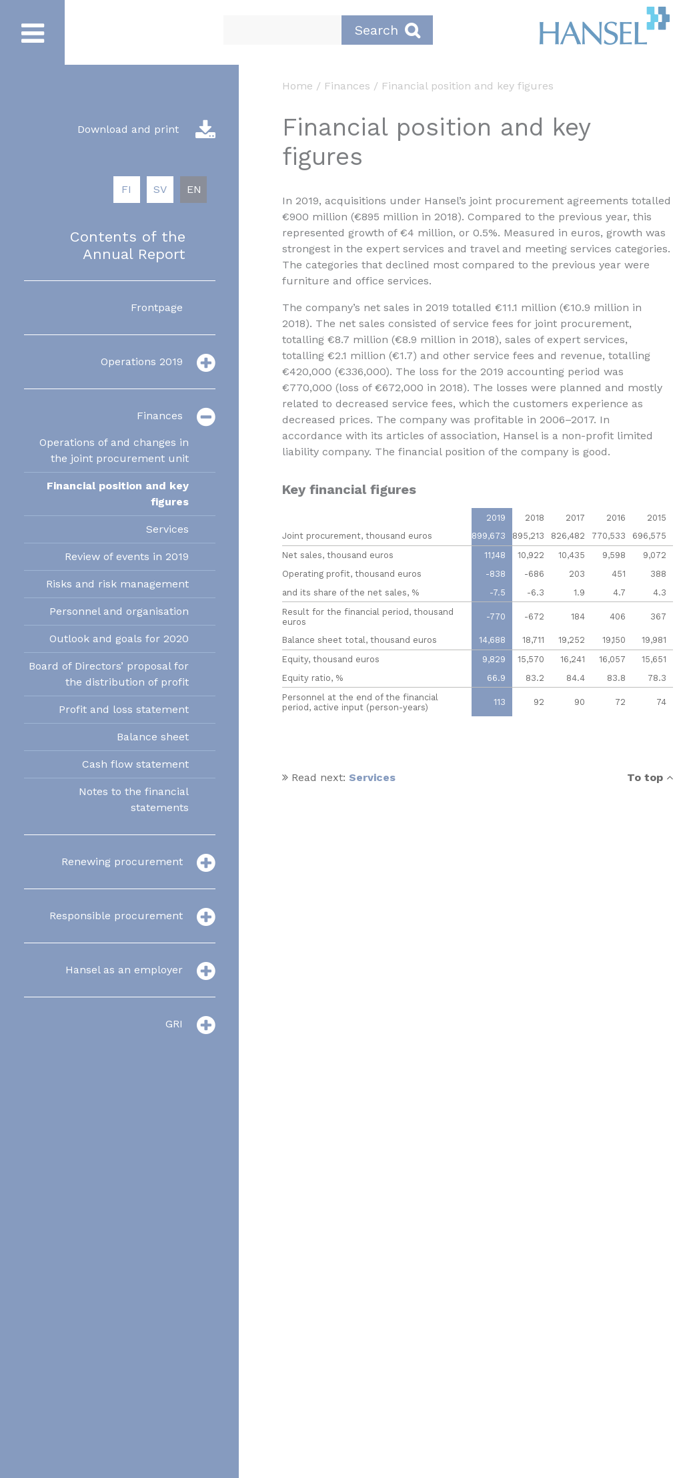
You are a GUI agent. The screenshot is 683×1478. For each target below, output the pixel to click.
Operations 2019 (142, 361)
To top (650, 777)
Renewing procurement (122, 861)
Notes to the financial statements (134, 799)
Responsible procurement (116, 915)
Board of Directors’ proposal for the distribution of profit (109, 674)
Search (387, 30)
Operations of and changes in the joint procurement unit (114, 450)
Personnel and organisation (119, 611)
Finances (160, 415)
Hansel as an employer (124, 969)
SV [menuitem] (160, 189)
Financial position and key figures (118, 493)
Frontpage (157, 307)
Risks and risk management (117, 583)
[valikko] (205, 362)
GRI (174, 1023)
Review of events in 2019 (127, 556)
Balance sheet (153, 736)
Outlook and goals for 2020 (119, 638)
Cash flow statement (135, 764)
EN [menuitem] (194, 189)
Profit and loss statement (124, 709)
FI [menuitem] (126, 189)
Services (167, 529)
